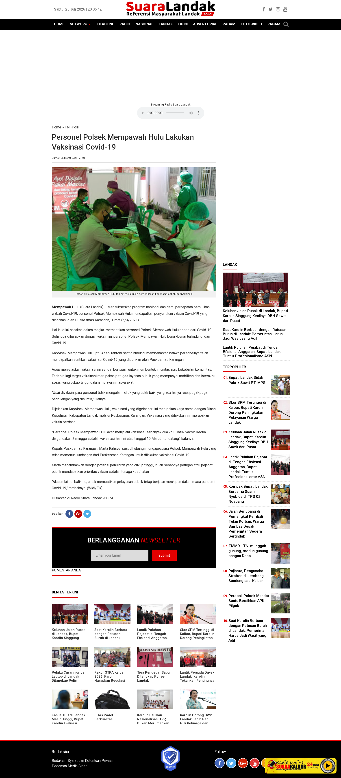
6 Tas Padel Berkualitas (103, 717)
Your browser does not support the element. (170, 113)
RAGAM (229, 24)
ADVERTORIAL (205, 24)
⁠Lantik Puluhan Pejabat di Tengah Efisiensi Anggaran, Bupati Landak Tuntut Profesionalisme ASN (154, 638)
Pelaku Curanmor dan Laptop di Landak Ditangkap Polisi (69, 676)
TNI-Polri (72, 127)
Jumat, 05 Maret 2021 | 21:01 (68, 157)
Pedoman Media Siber (69, 766)
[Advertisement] (170, 65)
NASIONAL (144, 24)
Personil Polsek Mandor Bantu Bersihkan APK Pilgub (248, 600)
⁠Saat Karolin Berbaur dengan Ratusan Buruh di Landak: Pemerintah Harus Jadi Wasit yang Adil (111, 638)
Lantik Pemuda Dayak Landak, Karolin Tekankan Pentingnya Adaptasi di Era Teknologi (197, 680)
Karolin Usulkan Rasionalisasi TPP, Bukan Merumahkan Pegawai (153, 721)
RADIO (124, 24)
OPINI (183, 24)
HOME (59, 24)
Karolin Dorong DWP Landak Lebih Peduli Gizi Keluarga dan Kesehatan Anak (196, 721)
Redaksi (58, 760)
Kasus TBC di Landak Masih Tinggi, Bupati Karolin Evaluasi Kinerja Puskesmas (68, 721)
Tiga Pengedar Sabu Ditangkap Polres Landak (153, 676)
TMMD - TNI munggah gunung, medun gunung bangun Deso (248, 551)
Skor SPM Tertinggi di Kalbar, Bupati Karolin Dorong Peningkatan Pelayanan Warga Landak (197, 638)
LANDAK (166, 24)
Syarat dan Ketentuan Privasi (90, 760)
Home (56, 127)
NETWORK (78, 24)
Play (328, 765)
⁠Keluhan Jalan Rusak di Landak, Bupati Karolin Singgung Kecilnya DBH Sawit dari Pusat (68, 638)
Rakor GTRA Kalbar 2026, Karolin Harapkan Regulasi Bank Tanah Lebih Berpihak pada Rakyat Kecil (111, 682)
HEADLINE (105, 24)
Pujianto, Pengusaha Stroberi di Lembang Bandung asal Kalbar (246, 576)
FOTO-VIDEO (251, 24)
